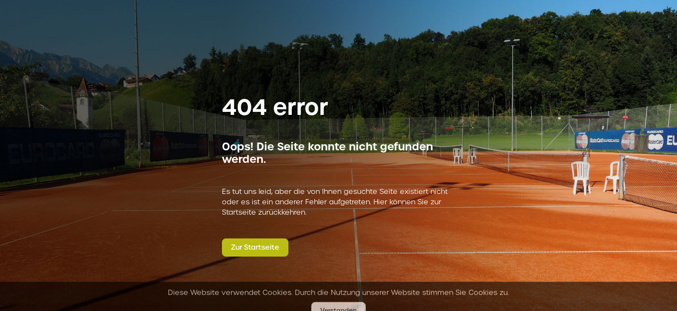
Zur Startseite (255, 247)
